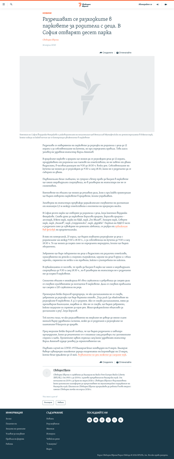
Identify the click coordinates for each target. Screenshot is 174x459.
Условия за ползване (15, 434)
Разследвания (52, 424)
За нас (9, 419)
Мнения (50, 429)
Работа (9, 444)
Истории (50, 434)
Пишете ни (11, 424)
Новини (47, 13)
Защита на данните (15, 429)
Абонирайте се (145, 4)
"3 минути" (51, 444)
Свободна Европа (51, 40)
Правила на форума (15, 439)
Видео (49, 449)
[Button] (106, 53)
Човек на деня (53, 439)
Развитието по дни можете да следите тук (102, 355)
